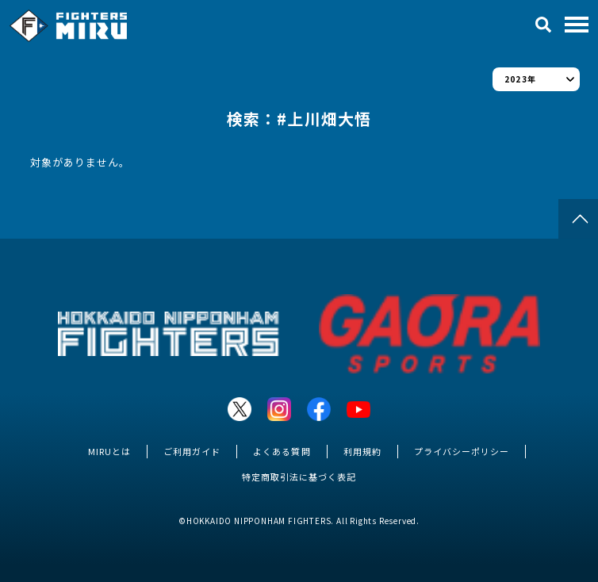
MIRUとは (109, 451)
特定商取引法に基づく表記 (299, 476)
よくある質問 (281, 451)
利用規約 (362, 451)
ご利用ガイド (191, 451)
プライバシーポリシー (461, 451)
